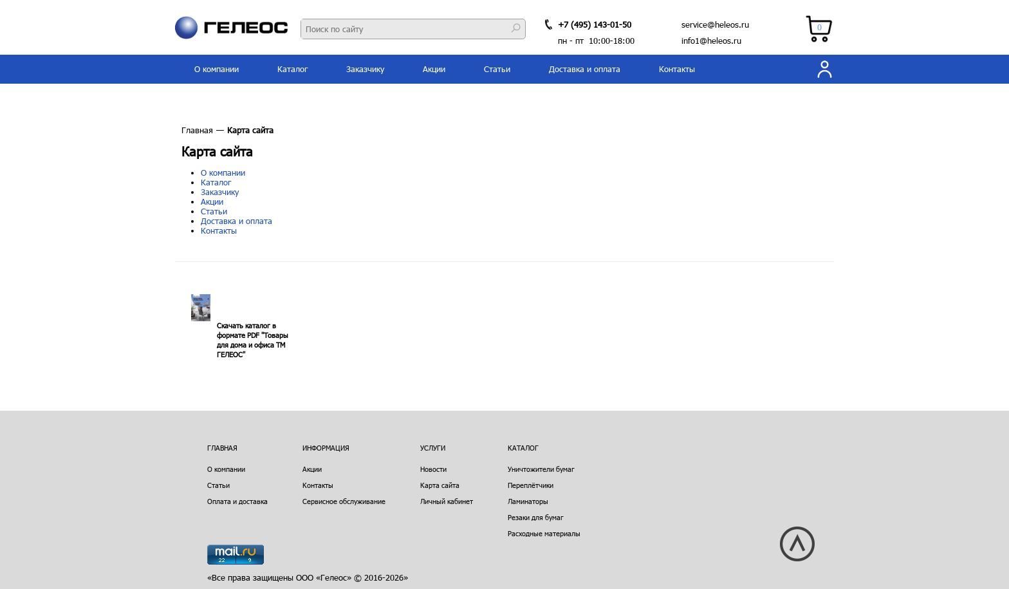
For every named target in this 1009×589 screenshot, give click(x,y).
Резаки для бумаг (536, 517)
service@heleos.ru (715, 24)
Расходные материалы (544, 533)
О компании (216, 69)
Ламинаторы (528, 501)
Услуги (432, 448)
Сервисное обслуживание (343, 501)
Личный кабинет (446, 501)
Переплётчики (530, 485)
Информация (325, 448)
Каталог (292, 69)
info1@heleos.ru (711, 40)
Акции (434, 69)
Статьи (497, 69)
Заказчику (365, 69)
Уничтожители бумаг (541, 469)
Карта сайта (439, 485)
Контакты (677, 69)
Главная (197, 130)
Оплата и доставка (237, 501)
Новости (433, 469)
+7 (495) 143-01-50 (594, 24)
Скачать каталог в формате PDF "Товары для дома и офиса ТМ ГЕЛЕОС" (252, 340)
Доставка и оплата (584, 69)
